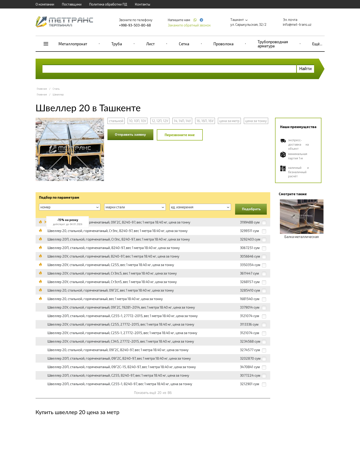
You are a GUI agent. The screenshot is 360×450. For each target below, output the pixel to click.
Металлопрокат (73, 44)
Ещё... (317, 44)
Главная (42, 88)
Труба (116, 44)
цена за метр (229, 121)
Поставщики (72, 4)
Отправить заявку (130, 134)
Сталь (56, 88)
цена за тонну (256, 121)
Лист (150, 44)
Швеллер (58, 94)
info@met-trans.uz (297, 24)
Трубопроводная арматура (273, 44)
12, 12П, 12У (160, 121)
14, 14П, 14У (182, 121)
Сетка (184, 44)
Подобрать (251, 209)
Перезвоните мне (180, 135)
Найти (305, 68)
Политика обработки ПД (108, 4)
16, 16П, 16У (205, 121)
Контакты (142, 4)
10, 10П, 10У (137, 121)
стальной (116, 121)
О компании (45, 4)
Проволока (223, 44)
